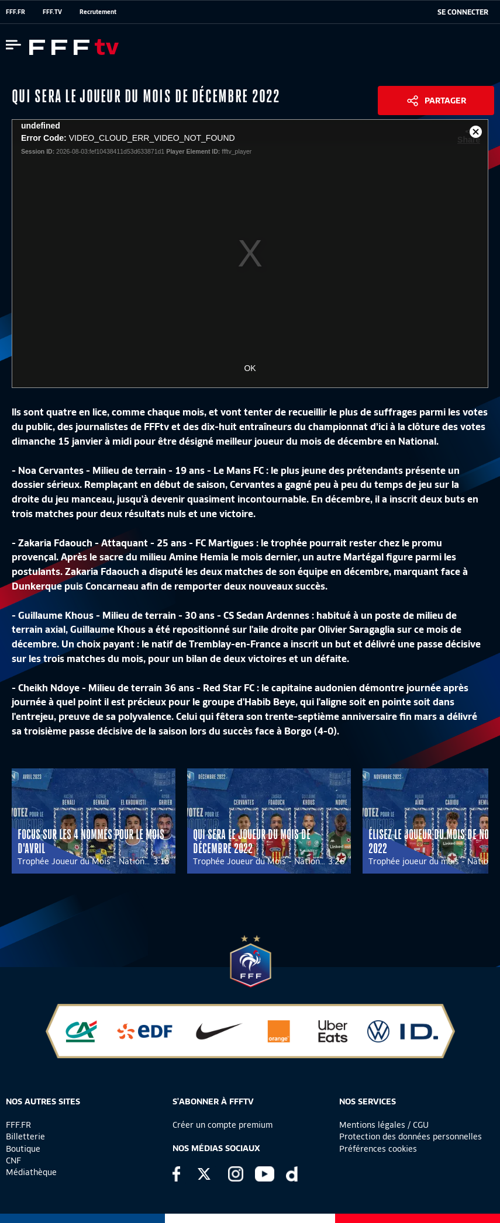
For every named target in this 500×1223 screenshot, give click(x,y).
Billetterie (25, 1136)
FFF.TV (52, 11)
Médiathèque (31, 1172)
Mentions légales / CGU (384, 1125)
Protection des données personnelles (410, 1136)
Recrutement (98, 11)
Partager (445, 100)
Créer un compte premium (223, 1125)
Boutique (23, 1148)
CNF (13, 1160)
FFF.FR (15, 11)
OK (250, 368)
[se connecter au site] (462, 12)
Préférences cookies (378, 1148)
